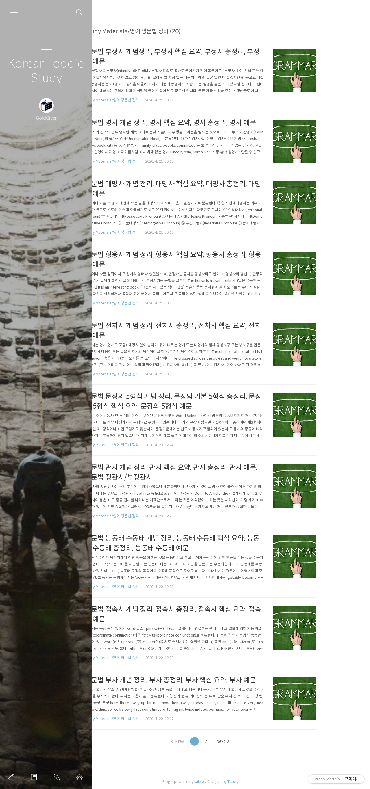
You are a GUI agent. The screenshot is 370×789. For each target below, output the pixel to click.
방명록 (35, 777)
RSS (58, 777)
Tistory (260, 781)
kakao (226, 781)
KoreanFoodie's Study (46, 71)
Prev (205, 741)
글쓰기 (12, 777)
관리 (81, 777)
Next (250, 741)
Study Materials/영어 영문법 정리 (139, 100)
